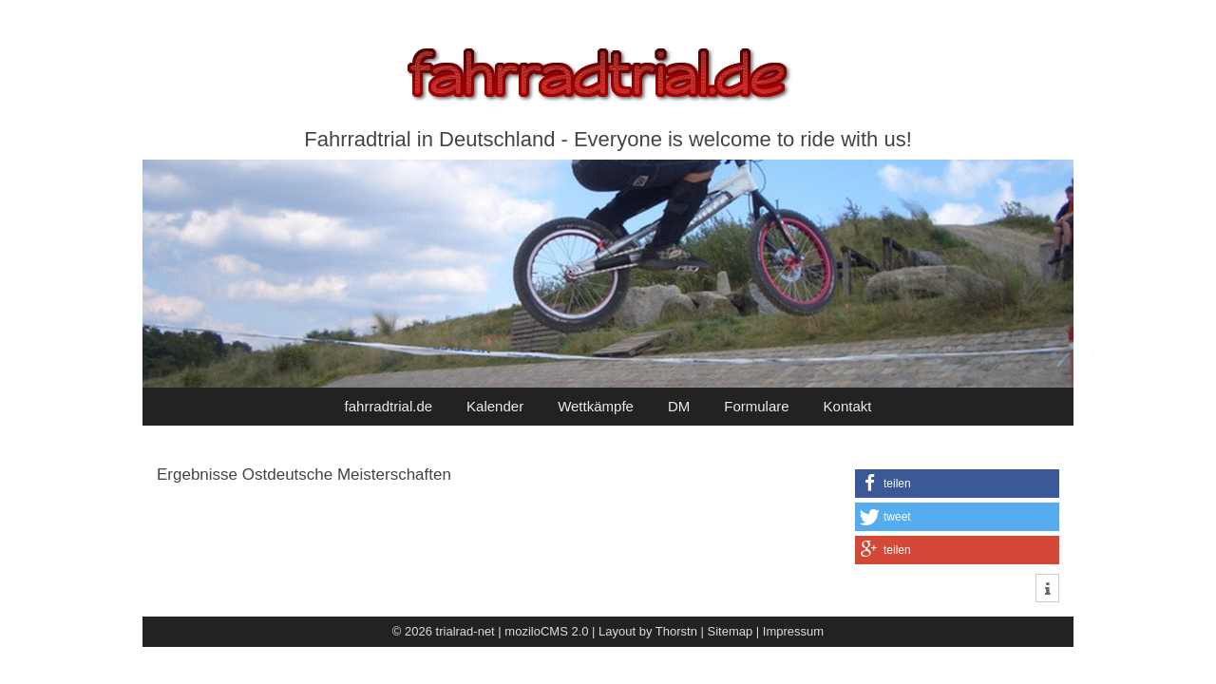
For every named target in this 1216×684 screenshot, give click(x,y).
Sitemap (730, 631)
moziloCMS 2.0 (546, 631)
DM (679, 406)
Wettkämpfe (596, 406)
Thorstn (676, 631)
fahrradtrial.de (389, 406)
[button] (957, 483)
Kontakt (848, 406)
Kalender (494, 406)
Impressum (793, 631)
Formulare (756, 406)
